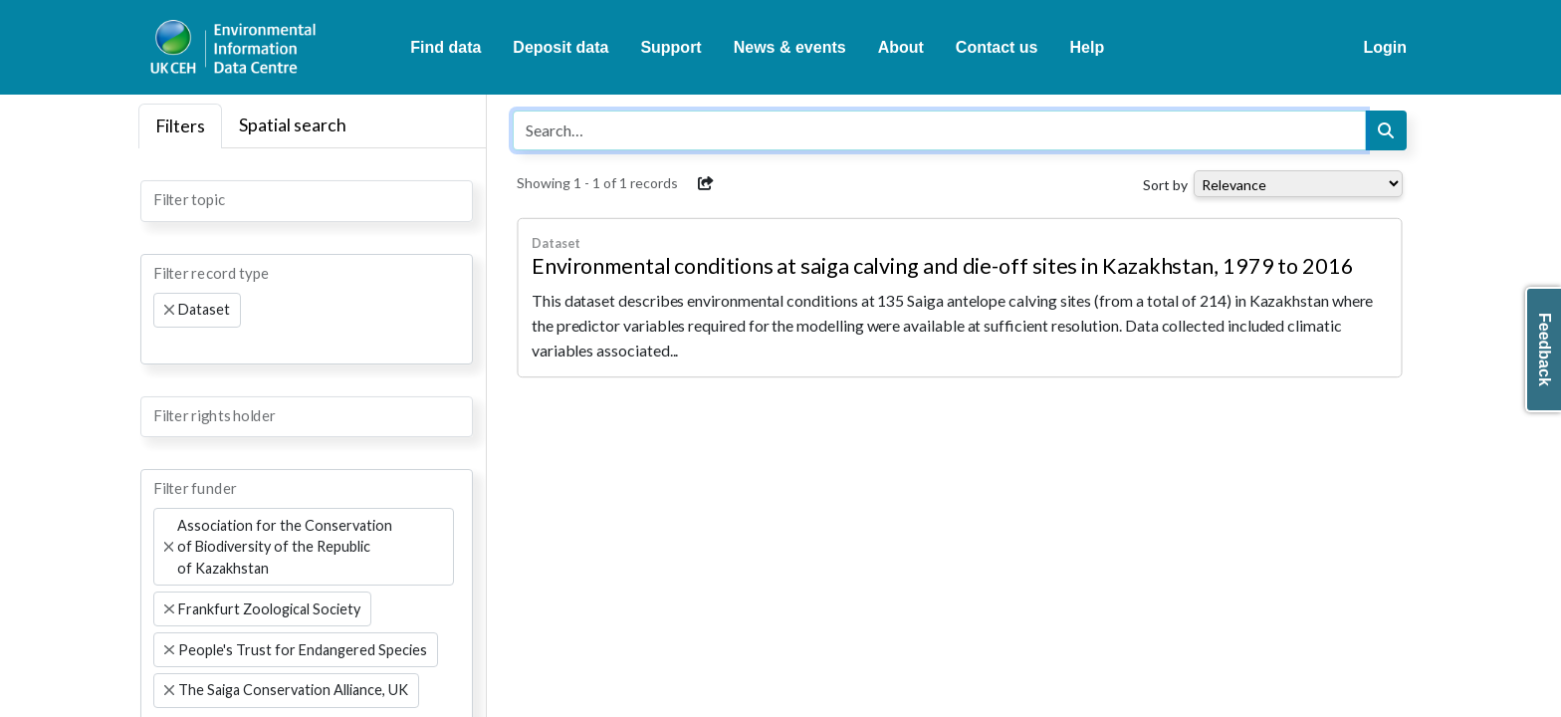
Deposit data (560, 47)
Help (1087, 47)
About (901, 47)
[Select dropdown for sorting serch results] (1298, 183)
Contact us (997, 47)
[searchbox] (159, 199)
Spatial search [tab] (292, 125)
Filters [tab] (180, 126)
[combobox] (306, 201)
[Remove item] (169, 310)
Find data (445, 47)
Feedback (1544, 349)
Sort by (1165, 184)
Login (1385, 47)
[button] (706, 183)
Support (670, 47)
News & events (790, 47)
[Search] (1386, 130)
